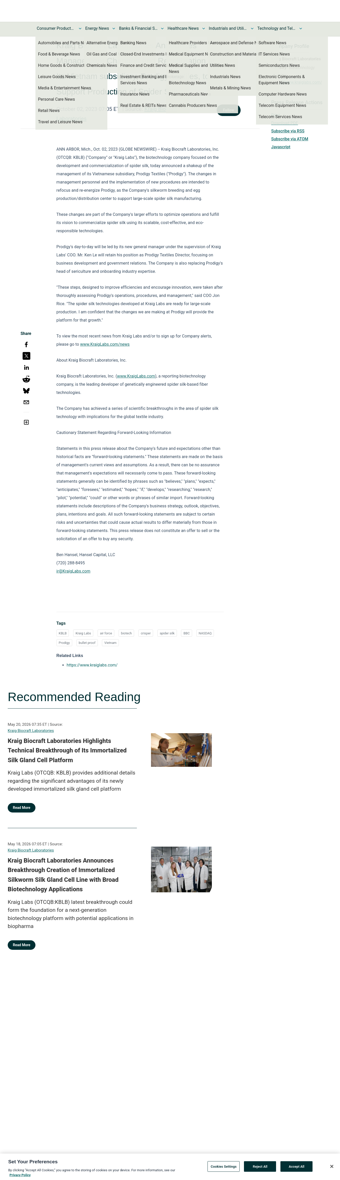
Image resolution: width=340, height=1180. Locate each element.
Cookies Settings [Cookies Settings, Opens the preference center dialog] (224, 1168)
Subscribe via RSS (288, 131)
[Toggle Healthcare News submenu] (203, 28)
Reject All (260, 1168)
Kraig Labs (83, 633)
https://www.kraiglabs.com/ (296, 82)
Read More (21, 808)
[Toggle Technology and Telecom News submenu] (300, 28)
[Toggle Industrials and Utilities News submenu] (252, 28)
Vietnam (110, 643)
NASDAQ (205, 633)
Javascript (280, 146)
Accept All (296, 1168)
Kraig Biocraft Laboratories (31, 730)
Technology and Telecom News (276, 28)
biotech (126, 633)
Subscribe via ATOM (289, 139)
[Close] (331, 1168)
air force (106, 633)
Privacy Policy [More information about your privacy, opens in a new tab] (20, 1177)
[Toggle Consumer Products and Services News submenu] (80, 28)
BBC (186, 633)
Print (275, 115)
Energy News (97, 28)
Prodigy (64, 643)
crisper (146, 633)
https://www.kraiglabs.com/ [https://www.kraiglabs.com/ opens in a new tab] (92, 665)
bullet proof (87, 643)
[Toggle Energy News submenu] (113, 28)
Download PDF (284, 123)
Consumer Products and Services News (56, 28)
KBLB (63, 633)
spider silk (167, 633)
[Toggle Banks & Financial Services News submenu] (162, 28)
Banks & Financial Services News (138, 28)
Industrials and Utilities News (228, 28)
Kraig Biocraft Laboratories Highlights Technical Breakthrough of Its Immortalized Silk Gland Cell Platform (67, 750)
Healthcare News (183, 28)
